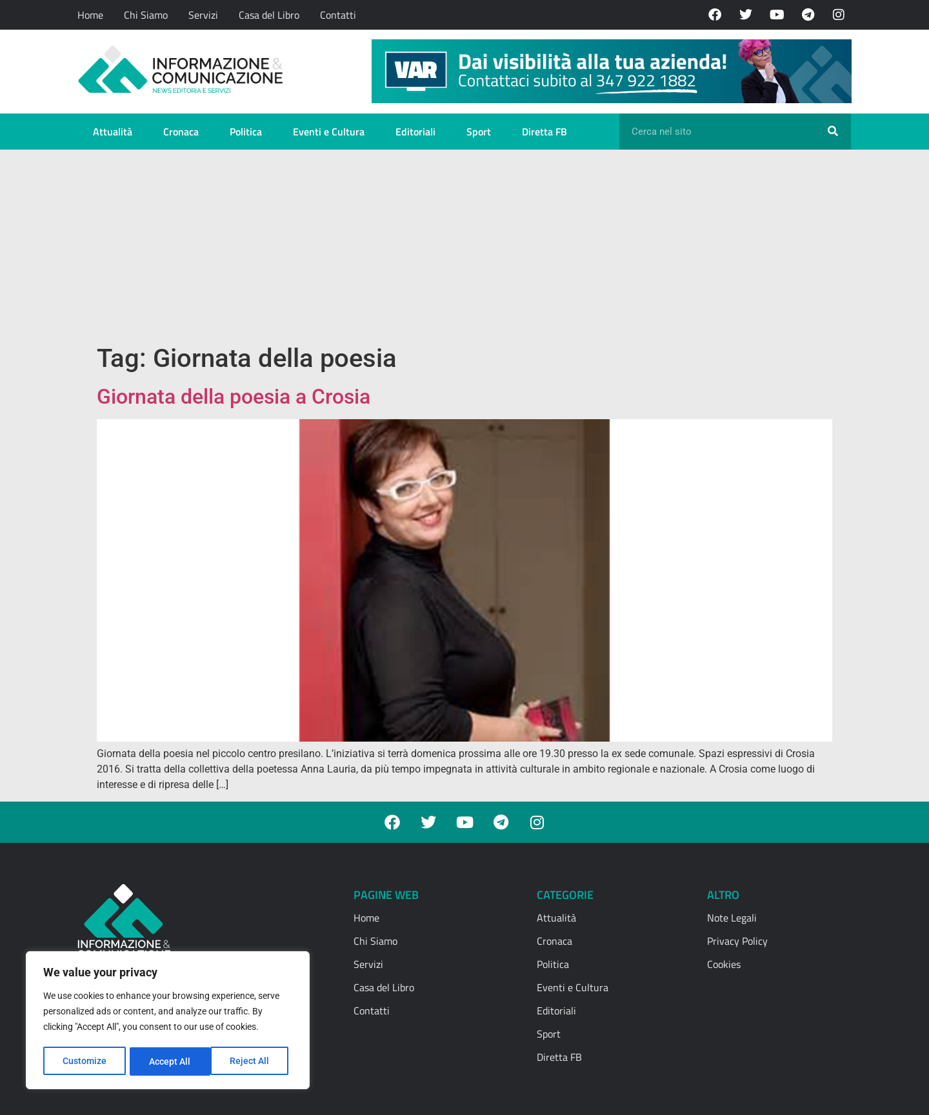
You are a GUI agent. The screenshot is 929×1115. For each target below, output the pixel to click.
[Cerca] (833, 131)
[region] (168, 1021)
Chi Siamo (146, 15)
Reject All (169, 1061)
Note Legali (732, 917)
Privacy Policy (737, 941)
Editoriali (415, 131)
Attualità (112, 131)
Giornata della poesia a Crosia (233, 396)
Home (90, 15)
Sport (478, 131)
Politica (246, 131)
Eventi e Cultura (329, 131)
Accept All (253, 1061)
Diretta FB (544, 131)
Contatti (338, 15)
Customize (84, 1061)
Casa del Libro (269, 15)
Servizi (203, 15)
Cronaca (181, 131)
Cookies (724, 964)
